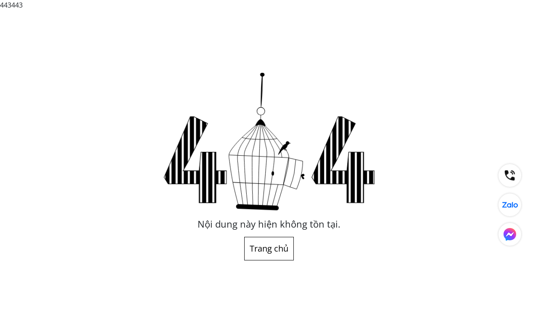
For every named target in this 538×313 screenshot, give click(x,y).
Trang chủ (269, 248)
